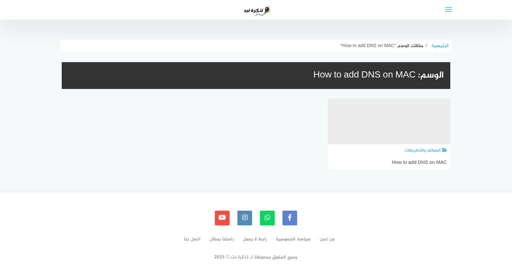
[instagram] (244, 218)
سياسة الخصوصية (293, 239)
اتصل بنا (192, 239)
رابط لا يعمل (255, 239)
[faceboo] (289, 218)
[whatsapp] (267, 218)
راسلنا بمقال (221, 239)
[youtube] (222, 218)
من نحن (327, 239)
